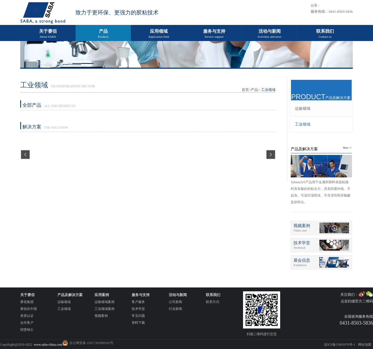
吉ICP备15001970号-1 (339, 345)
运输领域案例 (104, 302)
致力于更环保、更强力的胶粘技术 (117, 12)
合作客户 (27, 323)
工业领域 (302, 124)
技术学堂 (138, 309)
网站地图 (364, 345)
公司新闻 (175, 302)
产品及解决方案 (304, 149)
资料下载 (138, 323)
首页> (246, 90)
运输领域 (302, 108)
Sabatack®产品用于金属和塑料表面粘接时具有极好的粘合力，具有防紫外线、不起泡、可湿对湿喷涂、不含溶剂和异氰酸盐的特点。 (321, 192)
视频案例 (101, 316)
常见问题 (138, 316)
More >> (347, 147)
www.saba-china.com (48, 345)
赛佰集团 (27, 302)
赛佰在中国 (28, 309)
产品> (255, 90)
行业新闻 (175, 309)
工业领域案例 (104, 309)
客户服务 (138, 302)
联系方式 (212, 302)
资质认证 (27, 316)
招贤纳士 (27, 330)
